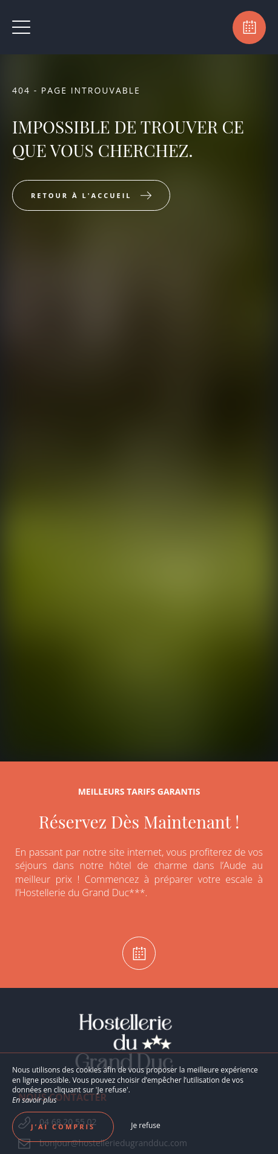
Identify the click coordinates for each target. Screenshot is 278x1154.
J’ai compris (63, 1126)
